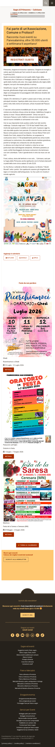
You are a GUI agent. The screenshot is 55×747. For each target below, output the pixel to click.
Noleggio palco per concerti (27, 713)
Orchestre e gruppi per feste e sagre (27, 727)
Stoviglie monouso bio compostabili (27, 720)
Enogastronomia (27, 695)
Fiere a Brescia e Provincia (27, 674)
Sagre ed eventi (27, 646)
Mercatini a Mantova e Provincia (27, 686)
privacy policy (7, 743)
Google (23, 258)
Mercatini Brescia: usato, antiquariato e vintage (27, 681)
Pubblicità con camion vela (27, 723)
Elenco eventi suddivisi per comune (27, 655)
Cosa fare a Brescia (27, 662)
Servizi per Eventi (27, 710)
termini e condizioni (33, 743)
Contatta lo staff (27, 664)
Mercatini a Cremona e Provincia (27, 683)
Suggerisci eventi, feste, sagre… (27, 650)
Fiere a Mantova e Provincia (27, 679)
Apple (35, 258)
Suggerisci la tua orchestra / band (27, 730)
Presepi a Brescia (27, 659)
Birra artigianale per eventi (27, 701)
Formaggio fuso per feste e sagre (27, 703)
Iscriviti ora (27, 615)
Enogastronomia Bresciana (27, 698)
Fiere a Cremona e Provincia (27, 677)
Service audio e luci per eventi (27, 718)
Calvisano (14, 14)
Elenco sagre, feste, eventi (27, 652)
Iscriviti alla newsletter (16, 559)
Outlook (10, 258)
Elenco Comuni (27, 657)
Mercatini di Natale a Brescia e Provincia (27, 688)
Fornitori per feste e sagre (27, 725)
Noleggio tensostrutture (27, 716)
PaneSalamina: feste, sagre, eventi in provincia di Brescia (12, 3)
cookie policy (19, 743)
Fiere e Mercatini (27, 670)
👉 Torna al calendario (27, 545)
